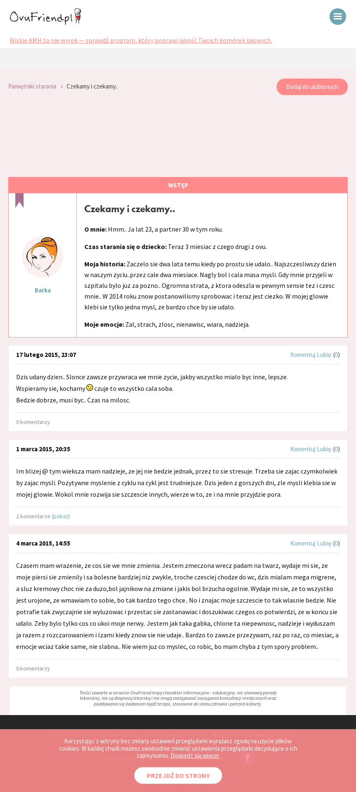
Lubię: (325, 355)
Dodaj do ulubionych (312, 87)
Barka (43, 290)
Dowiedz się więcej (194, 755)
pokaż (60, 516)
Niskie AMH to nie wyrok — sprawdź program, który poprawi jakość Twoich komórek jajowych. (141, 40)
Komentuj (302, 355)
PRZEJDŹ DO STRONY (178, 775)
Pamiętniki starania (32, 86)
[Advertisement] (178, 136)
